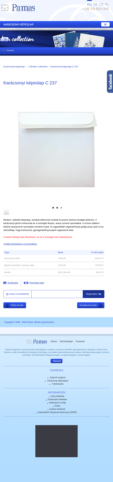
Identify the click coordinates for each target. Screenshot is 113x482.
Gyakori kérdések (57, 409)
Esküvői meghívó (57, 377)
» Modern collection (37, 66)
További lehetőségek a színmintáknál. (20, 244)
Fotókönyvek (57, 384)
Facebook (80, 341)
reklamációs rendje (57, 402)
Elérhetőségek (66, 341)
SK (96, 4)
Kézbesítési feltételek (57, 399)
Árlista (57, 406)
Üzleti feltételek (57, 396)
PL (107, 4)
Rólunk (54, 341)
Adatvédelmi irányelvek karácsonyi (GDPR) (57, 412)
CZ (101, 4)
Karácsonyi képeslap (14, 66)
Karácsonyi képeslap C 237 (64, 66)
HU (89, 4)
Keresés (10, 50)
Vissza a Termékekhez (5, 39)
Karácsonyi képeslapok (57, 381)
